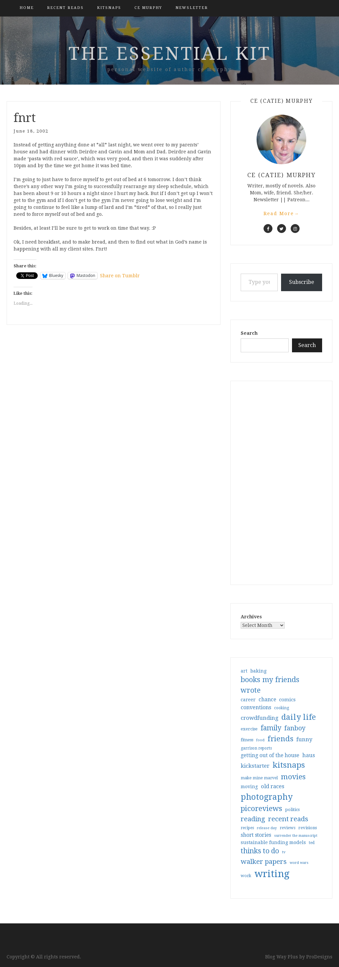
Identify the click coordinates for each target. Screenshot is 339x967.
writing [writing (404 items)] (272, 873)
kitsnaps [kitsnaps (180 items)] (288, 765)
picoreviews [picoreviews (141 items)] (261, 808)
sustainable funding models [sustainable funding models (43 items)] (273, 842)
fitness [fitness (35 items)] (247, 739)
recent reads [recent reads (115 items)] (288, 819)
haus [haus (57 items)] (308, 755)
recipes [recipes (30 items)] (247, 828)
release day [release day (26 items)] (267, 828)
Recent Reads (65, 8)
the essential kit (170, 53)
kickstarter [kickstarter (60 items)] (255, 766)
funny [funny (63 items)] (304, 739)
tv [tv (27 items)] (284, 852)
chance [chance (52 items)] (267, 700)
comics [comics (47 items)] (287, 700)
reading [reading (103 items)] (253, 819)
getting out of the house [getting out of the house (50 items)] (270, 755)
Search (249, 333)
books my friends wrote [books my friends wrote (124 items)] (270, 685)
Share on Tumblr (120, 275)
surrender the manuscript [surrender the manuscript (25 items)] (295, 835)
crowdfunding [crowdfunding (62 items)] (259, 718)
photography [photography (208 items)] (267, 797)
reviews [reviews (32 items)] (287, 827)
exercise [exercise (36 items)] (249, 728)
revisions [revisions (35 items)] (307, 827)
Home (27, 8)
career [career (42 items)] (248, 699)
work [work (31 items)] (246, 875)
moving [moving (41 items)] (249, 786)
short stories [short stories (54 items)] (256, 835)
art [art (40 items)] (244, 671)
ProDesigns (319, 956)
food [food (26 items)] (260, 740)
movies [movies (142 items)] (293, 776)
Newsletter (191, 8)
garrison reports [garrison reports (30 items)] (256, 748)
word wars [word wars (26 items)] (299, 863)
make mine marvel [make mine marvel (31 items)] (259, 778)
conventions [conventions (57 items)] (256, 707)
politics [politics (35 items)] (292, 809)
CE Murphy (148, 8)
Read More (281, 213)
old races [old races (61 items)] (272, 786)
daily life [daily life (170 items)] (298, 717)
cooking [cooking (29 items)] (281, 708)
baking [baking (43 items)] (258, 671)
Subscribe (301, 282)
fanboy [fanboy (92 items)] (295, 728)
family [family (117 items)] (271, 728)
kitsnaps (109, 8)
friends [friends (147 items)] (280, 738)
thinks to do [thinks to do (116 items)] (260, 851)
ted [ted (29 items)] (312, 842)
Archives (251, 616)
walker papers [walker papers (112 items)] (264, 862)
